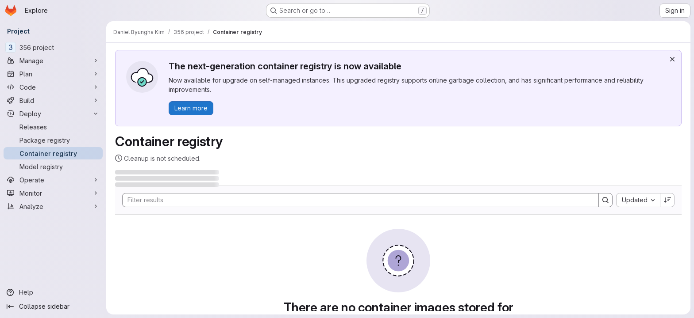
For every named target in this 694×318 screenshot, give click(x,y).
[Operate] (53, 180)
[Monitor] (53, 193)
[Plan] (53, 74)
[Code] (53, 87)
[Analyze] (53, 206)
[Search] (356, 200)
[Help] (53, 292)
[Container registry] (53, 153)
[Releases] (53, 127)
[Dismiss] (672, 59)
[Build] (53, 100)
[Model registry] (53, 166)
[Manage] (53, 60)
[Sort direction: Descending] (667, 200)
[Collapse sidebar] (53, 306)
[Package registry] (53, 140)
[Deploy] (53, 113)
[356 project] (53, 47)
